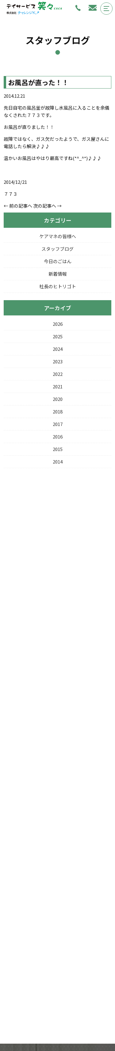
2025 (58, 336)
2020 (58, 399)
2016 (58, 436)
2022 (58, 374)
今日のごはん (57, 261)
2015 (58, 449)
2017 (58, 424)
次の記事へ (44, 205)
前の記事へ (20, 205)
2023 (58, 361)
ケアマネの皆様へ (57, 236)
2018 (58, 411)
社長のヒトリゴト (57, 286)
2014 (58, 461)
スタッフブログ (57, 248)
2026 (58, 324)
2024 (58, 349)
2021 (58, 386)
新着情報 (57, 274)
